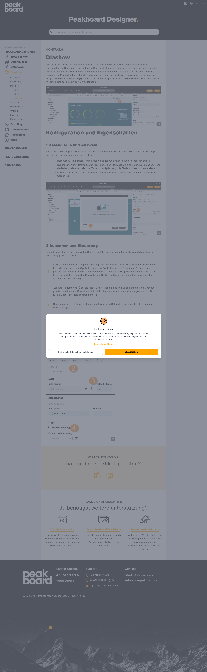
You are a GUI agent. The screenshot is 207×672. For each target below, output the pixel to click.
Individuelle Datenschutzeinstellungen (76, 351)
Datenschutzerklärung (103, 343)
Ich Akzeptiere (131, 351)
